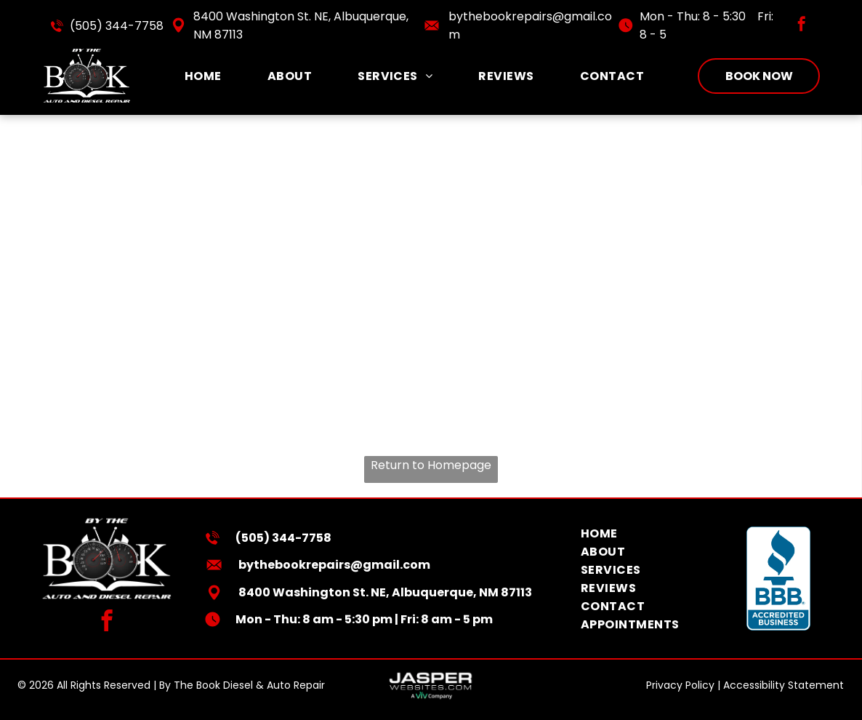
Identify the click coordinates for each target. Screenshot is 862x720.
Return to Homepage (431, 465)
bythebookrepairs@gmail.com (334, 564)
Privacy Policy (680, 685)
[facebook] (802, 26)
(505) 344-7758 (117, 25)
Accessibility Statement (783, 685)
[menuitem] (203, 76)
